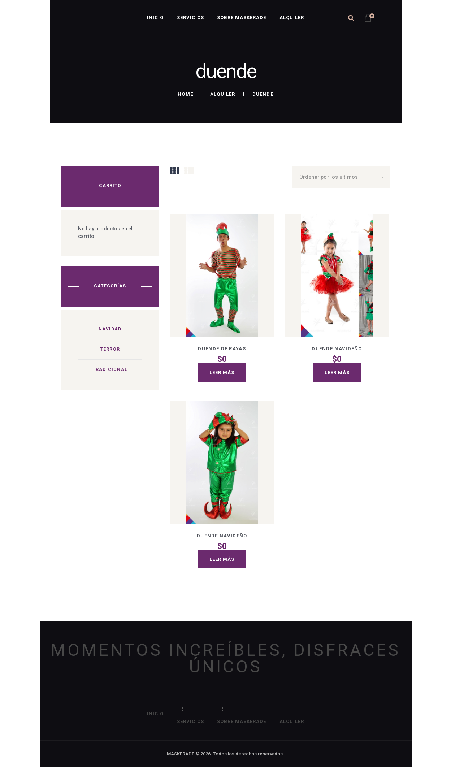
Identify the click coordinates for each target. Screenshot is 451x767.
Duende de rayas (222, 348)
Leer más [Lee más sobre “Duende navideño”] (337, 372)
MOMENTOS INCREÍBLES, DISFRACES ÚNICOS (225, 658)
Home (185, 94)
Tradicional (109, 369)
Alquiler (222, 94)
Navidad (110, 329)
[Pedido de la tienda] (341, 177)
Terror (110, 349)
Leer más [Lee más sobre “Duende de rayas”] (221, 372)
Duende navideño (337, 348)
